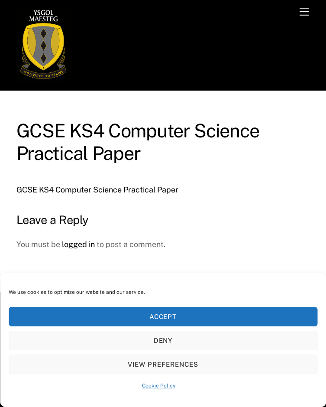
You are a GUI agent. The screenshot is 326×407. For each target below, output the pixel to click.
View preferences (163, 364)
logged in (78, 244)
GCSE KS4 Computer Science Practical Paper (97, 189)
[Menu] (304, 11)
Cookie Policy (158, 386)
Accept (163, 316)
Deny (163, 340)
